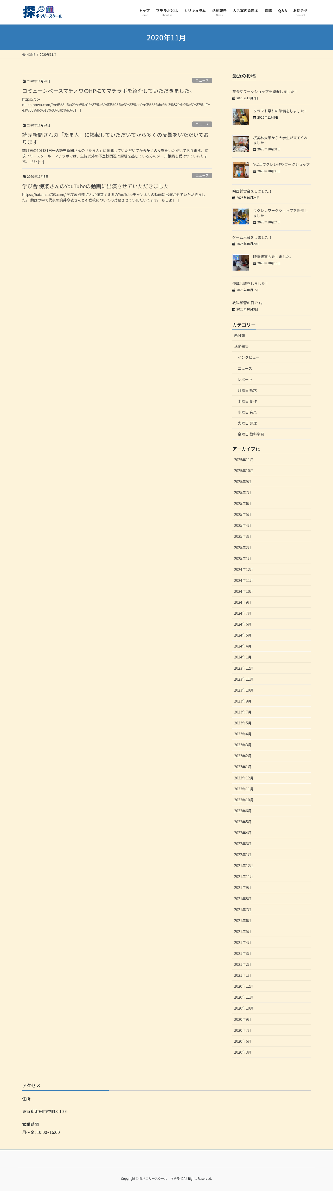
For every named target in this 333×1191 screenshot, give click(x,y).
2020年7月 (243, 1030)
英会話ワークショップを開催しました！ (265, 91)
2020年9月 (243, 1019)
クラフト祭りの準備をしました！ (280, 110)
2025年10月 (244, 470)
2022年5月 (243, 821)
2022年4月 (243, 832)
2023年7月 (243, 711)
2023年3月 (243, 744)
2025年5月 (243, 514)
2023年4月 (243, 733)
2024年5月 (243, 635)
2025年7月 (243, 492)
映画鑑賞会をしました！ (252, 191)
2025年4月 (243, 525)
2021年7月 (243, 909)
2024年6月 (243, 624)
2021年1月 (243, 975)
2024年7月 (243, 613)
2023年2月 (243, 755)
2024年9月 (243, 602)
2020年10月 (244, 1008)
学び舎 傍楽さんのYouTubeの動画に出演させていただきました (95, 186)
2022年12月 (244, 777)
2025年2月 (243, 547)
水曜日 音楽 (247, 412)
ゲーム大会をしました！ (252, 237)
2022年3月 (243, 843)
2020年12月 (244, 986)
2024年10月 (244, 591)
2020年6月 (243, 1041)
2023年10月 (244, 690)
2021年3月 (243, 953)
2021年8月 (243, 898)
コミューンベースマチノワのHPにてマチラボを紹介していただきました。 (108, 90)
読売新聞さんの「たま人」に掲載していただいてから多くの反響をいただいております (115, 138)
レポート (245, 379)
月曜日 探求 (247, 390)
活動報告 (241, 346)
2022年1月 (243, 854)
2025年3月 (243, 536)
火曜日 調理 (247, 423)
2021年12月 (244, 865)
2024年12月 (244, 569)
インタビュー (249, 357)
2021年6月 (243, 920)
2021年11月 (244, 876)
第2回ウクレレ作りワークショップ (281, 164)
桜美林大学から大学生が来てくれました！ (280, 140)
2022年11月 (244, 788)
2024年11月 (244, 580)
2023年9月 (243, 701)
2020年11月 (244, 997)
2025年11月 (244, 459)
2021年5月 (243, 931)
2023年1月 (243, 766)
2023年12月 (244, 668)
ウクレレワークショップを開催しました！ (280, 213)
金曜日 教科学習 (251, 434)
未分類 (239, 335)
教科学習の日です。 (248, 302)
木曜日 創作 (247, 401)
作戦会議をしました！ (250, 283)
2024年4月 (243, 646)
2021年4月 (243, 942)
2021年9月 (243, 887)
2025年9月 (243, 481)
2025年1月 (243, 558)
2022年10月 (244, 799)
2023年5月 (243, 722)
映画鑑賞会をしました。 (273, 256)
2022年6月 (243, 810)
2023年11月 (244, 679)
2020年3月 (243, 1052)
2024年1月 (243, 656)
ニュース (202, 80)
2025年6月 (243, 503)
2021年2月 (243, 964)
